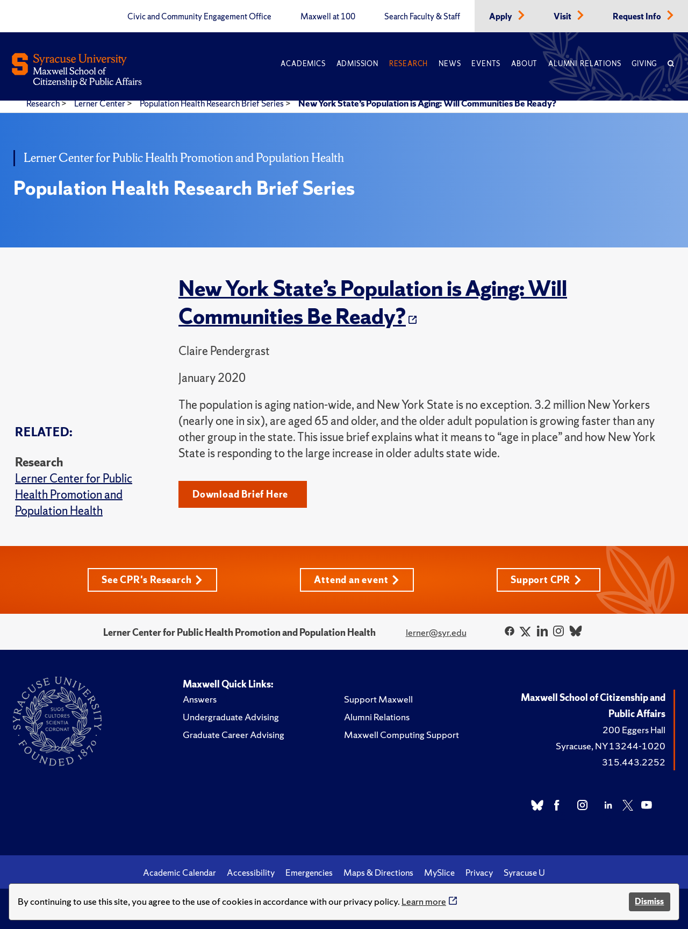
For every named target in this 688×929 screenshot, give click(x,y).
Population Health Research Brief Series (212, 103)
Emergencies (309, 872)
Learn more (424, 901)
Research (408, 63)
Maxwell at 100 (327, 16)
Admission (357, 63)
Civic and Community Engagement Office (199, 16)
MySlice (439, 872)
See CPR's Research (152, 579)
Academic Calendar (179, 872)
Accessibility (251, 872)
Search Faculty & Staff (422, 16)
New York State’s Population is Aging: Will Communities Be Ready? (427, 103)
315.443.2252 (633, 762)
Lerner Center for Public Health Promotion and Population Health (73, 495)
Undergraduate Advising (231, 717)
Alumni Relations (584, 63)
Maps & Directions (378, 872)
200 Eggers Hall (634, 730)
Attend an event (356, 579)
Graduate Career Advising (233, 734)
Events (485, 63)
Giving (644, 63)
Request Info (638, 16)
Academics (303, 63)
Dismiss (649, 901)
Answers (200, 699)
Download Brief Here (240, 494)
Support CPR (546, 579)
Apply (501, 16)
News (450, 63)
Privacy (479, 872)
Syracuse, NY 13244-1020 (610, 746)
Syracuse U (524, 872)
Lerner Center (100, 103)
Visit (563, 16)
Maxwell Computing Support (401, 734)
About (524, 63)
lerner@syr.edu (436, 632)
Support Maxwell (378, 699)
